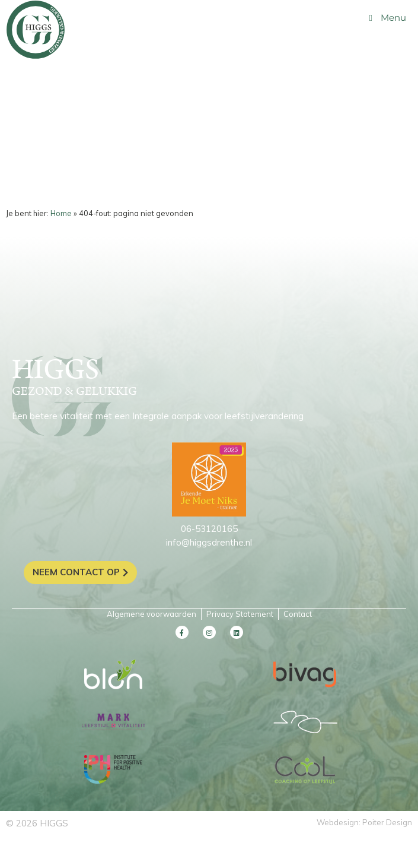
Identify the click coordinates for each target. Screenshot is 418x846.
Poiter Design (387, 822)
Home (61, 213)
